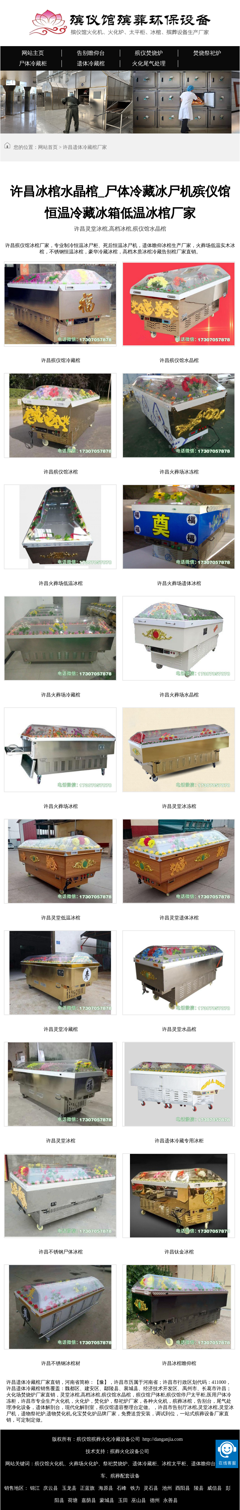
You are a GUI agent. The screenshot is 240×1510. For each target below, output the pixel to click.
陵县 (199, 1488)
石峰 (121, 1488)
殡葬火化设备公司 (129, 1451)
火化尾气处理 (149, 63)
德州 (155, 1500)
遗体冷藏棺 (91, 63)
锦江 (35, 1488)
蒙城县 (107, 1500)
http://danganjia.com (163, 1439)
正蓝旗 (87, 1488)
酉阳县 (182, 1488)
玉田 (123, 1500)
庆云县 (50, 1488)
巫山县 (138, 1500)
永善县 (170, 1500)
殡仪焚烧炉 (149, 53)
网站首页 (48, 147)
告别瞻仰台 (91, 53)
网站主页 (33, 53)
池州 (167, 1488)
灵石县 (151, 1488)
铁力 (135, 1488)
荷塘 (73, 1500)
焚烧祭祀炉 (207, 53)
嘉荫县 (88, 1500)
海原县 (106, 1488)
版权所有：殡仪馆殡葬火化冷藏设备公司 (96, 1439)
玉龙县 (69, 1488)
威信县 (214, 1488)
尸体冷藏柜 (33, 63)
